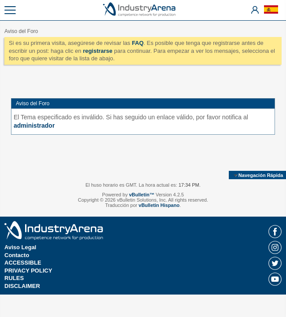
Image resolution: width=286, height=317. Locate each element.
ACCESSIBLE (22, 262)
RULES (14, 278)
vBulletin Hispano (159, 205)
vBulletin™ (141, 194)
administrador (34, 125)
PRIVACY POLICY (28, 270)
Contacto (16, 255)
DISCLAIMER (22, 286)
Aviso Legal (20, 247)
